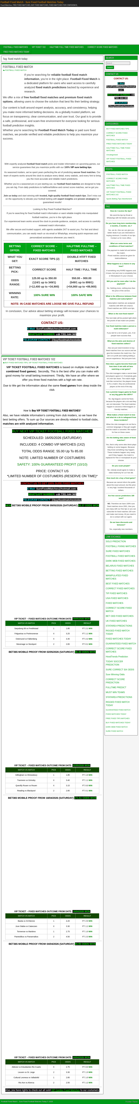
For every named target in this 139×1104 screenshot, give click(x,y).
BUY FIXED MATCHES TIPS (16, 363)
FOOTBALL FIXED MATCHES (16, 47)
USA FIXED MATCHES (117, 598)
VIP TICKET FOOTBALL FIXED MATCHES (45, 363)
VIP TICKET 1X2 (39, 47)
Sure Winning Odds (115, 674)
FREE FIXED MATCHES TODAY (16, 52)
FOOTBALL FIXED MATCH (18, 67)
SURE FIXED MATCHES (118, 551)
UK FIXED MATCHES (116, 621)
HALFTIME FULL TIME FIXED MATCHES (66, 47)
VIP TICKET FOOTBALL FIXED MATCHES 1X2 (29, 359)
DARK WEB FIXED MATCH (117, 727)
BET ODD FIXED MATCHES (120, 616)
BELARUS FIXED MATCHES (120, 566)
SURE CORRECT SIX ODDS (120, 669)
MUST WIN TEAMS (115, 692)
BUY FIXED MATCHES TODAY (118, 723)
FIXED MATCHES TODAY (118, 639)
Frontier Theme (132, 1101)
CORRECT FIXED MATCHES (120, 588)
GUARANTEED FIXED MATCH (121, 644)
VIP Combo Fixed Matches (65, 1090)
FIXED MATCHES (114, 603)
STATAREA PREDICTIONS (119, 626)
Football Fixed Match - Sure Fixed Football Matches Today (32, 2)
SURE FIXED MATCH (114, 731)
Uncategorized (112, 155)
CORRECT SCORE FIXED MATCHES (102, 47)
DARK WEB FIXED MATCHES (120, 561)
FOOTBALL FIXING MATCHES (121, 546)
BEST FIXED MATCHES (118, 583)
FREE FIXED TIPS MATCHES (118, 718)
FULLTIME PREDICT (116, 687)
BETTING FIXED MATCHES (119, 571)
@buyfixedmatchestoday (66, 339)
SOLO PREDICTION (116, 541)
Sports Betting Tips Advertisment (119, 199)
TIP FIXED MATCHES (116, 593)
